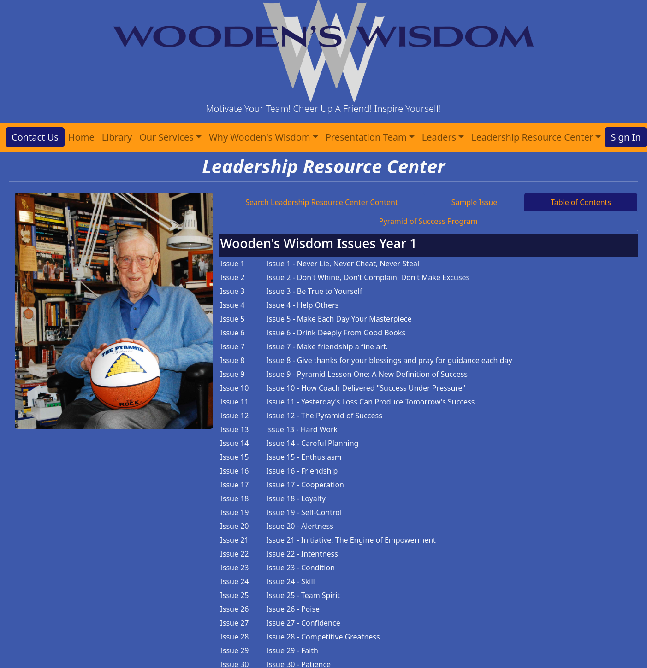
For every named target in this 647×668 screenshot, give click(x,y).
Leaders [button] (439, 137)
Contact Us (35, 137)
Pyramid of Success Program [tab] (428, 221)
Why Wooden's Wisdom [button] (259, 137)
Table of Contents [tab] (581, 202)
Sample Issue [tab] (474, 202)
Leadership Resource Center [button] (532, 137)
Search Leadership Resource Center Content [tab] (321, 202)
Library (117, 137)
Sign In (626, 137)
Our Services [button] (166, 137)
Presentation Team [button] (366, 137)
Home (81, 137)
